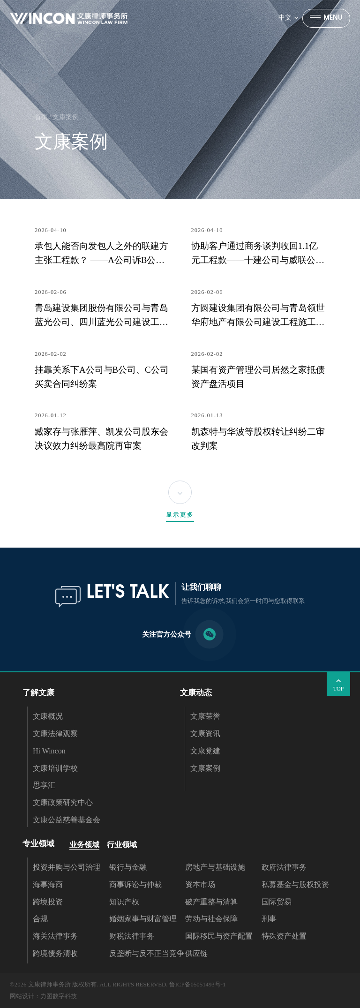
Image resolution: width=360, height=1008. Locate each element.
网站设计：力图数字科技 (43, 996)
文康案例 (65, 116)
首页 (41, 116)
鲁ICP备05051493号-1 (197, 984)
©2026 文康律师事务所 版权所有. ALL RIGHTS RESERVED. (88, 984)
